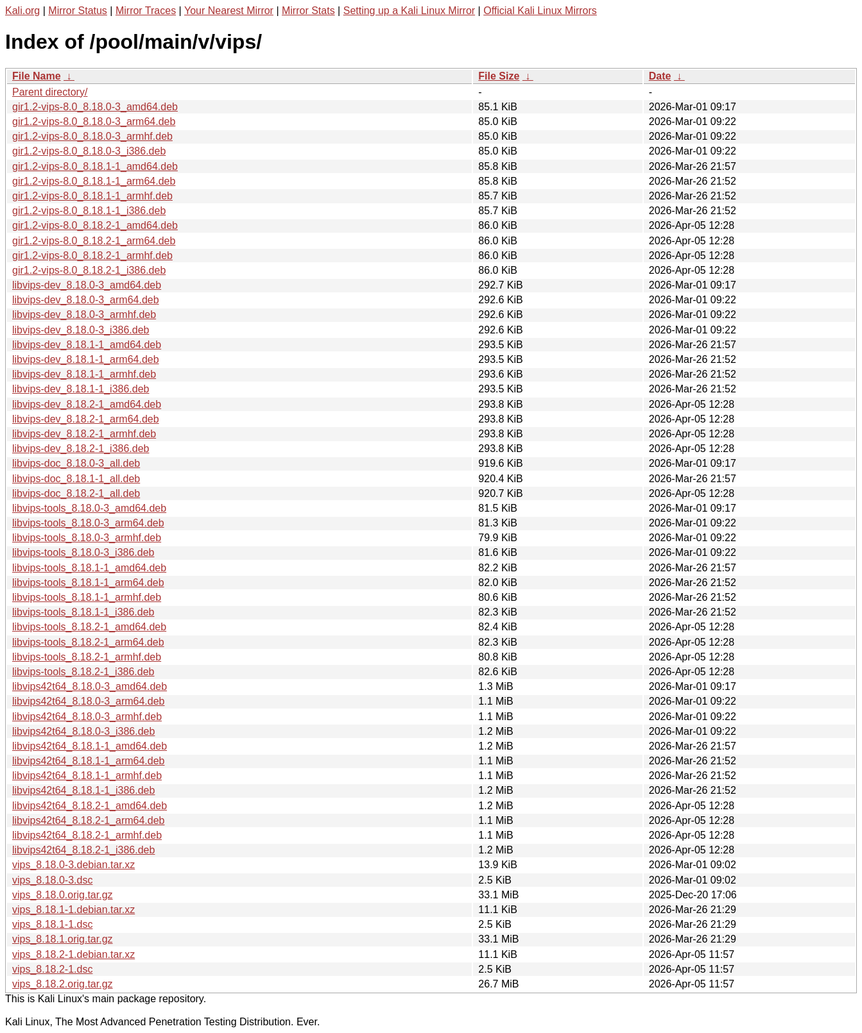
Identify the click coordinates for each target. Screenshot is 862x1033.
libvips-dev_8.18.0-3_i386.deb (80, 329)
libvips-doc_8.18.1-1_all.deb (76, 478)
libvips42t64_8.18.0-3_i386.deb (83, 731)
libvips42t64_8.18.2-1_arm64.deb (88, 820)
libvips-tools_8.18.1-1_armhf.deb (86, 597)
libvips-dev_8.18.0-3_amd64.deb (86, 285)
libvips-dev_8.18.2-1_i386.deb (80, 448)
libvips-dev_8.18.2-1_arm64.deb (85, 419)
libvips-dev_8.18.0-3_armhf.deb (84, 314)
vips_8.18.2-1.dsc (52, 969)
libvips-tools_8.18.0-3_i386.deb (83, 552)
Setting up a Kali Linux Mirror (409, 10)
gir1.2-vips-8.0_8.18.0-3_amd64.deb (95, 106)
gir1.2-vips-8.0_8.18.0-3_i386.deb (89, 151)
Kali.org (22, 10)
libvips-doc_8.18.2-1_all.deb (76, 493)
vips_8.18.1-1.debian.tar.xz (73, 909)
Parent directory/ (49, 92)
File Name (36, 76)
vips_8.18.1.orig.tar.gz (62, 939)
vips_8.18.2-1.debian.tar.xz (73, 954)
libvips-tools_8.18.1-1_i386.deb (83, 612)
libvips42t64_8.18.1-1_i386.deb (83, 790)
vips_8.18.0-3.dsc (52, 880)
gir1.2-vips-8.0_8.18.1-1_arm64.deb (93, 181)
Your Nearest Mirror (228, 10)
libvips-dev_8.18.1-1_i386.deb (80, 388)
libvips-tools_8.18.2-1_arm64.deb (88, 642)
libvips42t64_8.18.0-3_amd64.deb (89, 686)
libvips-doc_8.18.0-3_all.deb (76, 463)
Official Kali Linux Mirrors (540, 10)
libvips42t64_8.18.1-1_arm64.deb (88, 760)
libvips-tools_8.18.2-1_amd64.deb (89, 626)
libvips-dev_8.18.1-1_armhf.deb (84, 374)
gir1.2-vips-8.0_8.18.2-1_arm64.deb (93, 240)
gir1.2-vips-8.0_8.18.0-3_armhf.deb (92, 136)
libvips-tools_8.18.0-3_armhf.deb (86, 537)
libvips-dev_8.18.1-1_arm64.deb (85, 359)
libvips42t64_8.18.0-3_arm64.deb (88, 701)
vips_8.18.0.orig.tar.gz (62, 894)
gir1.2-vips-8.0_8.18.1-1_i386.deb (89, 210)
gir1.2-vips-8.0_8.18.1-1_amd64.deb (95, 166)
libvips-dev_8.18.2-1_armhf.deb (84, 433)
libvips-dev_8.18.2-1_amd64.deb (86, 404)
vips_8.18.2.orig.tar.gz (62, 983)
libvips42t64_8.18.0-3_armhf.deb (87, 716)
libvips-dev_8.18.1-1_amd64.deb (86, 344)
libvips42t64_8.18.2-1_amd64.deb (89, 805)
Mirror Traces (146, 10)
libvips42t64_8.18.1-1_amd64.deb (89, 746)
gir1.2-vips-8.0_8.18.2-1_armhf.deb (92, 255)
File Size (498, 76)
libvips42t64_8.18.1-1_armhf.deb (87, 775)
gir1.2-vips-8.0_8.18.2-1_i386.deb (89, 270)
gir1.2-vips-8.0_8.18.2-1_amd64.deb (95, 225)
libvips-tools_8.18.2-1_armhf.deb (86, 656)
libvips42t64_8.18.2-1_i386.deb (83, 849)
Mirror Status (77, 10)
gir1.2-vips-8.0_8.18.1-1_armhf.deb (92, 195)
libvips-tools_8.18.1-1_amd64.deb (89, 567)
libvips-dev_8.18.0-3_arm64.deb (85, 299)
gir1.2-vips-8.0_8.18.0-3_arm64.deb (93, 121)
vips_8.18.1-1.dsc (52, 924)
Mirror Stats (308, 10)
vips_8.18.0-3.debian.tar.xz (73, 864)
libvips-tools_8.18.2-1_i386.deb (83, 671)
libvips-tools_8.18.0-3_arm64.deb (88, 522)
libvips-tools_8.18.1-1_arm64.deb (88, 582)
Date (660, 76)
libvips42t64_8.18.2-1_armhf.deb (87, 835)
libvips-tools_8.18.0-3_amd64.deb (89, 508)
